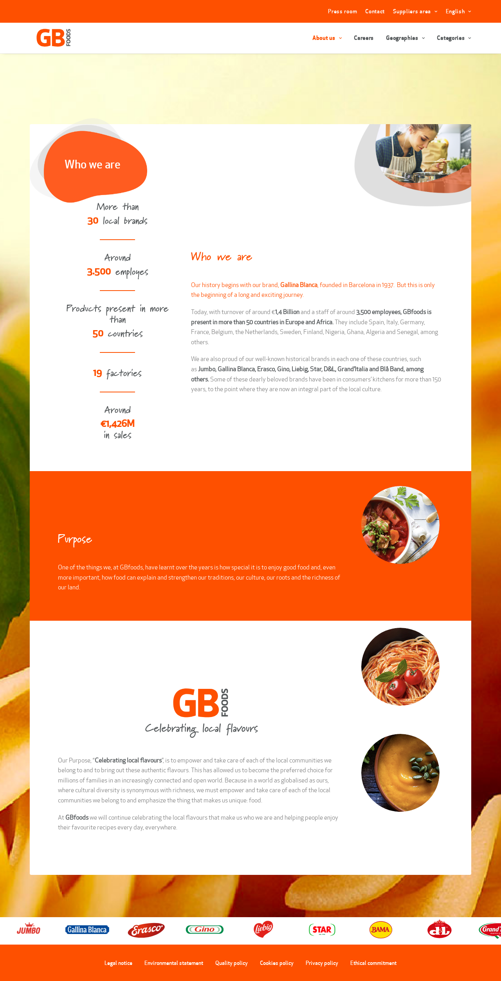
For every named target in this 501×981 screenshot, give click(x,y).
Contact (375, 11)
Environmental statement (173, 962)
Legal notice (118, 962)
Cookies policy (277, 962)
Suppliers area (415, 11)
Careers (364, 38)
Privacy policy (322, 962)
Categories (454, 38)
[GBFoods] (50, 38)
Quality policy (231, 962)
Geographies (405, 38)
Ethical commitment (373, 962)
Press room (342, 11)
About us (327, 38)
